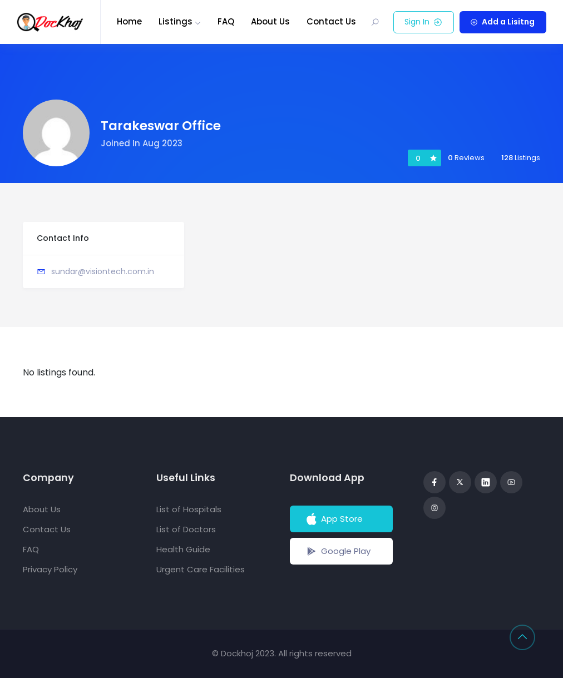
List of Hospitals (188, 509)
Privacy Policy (50, 569)
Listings (175, 21)
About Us (270, 21)
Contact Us (331, 21)
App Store (333, 519)
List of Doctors (186, 529)
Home (129, 21)
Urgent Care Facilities (200, 569)
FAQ (226, 21)
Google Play (337, 551)
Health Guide (183, 549)
